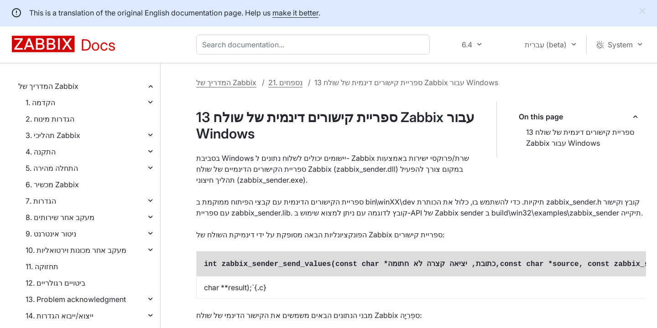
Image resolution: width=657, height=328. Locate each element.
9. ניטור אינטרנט (51, 233)
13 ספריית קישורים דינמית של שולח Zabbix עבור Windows (580, 138)
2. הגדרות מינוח (50, 118)
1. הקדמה (40, 102)
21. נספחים (285, 82)
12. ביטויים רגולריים (55, 282)
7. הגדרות (41, 200)
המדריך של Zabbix (48, 86)
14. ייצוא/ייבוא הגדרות (60, 315)
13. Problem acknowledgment (76, 299)
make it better (295, 12)
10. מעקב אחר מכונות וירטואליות (76, 250)
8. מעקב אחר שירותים (60, 217)
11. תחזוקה (42, 266)
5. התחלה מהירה (52, 168)
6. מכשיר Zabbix (52, 184)
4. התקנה (41, 151)
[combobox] (314, 44)
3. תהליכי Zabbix (53, 135)
